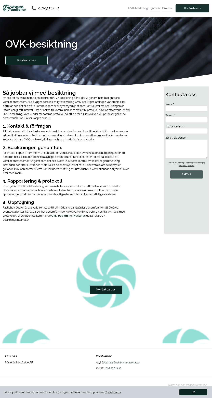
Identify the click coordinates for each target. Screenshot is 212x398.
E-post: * (186, 118)
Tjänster (155, 8)
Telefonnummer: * (186, 129)
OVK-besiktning (138, 8)
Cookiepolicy (113, 392)
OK (193, 392)
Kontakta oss (192, 8)
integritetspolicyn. (186, 166)
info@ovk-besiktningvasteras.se (120, 362)
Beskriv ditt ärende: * (186, 147)
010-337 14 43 (48, 8)
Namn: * (186, 107)
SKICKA (186, 174)
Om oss (167, 8)
